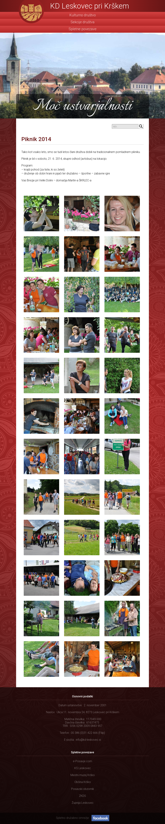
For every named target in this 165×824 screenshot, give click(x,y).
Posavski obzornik (82, 789)
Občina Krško (82, 782)
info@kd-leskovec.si (88, 739)
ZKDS (82, 796)
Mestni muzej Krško (82, 775)
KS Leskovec (82, 768)
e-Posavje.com (82, 761)
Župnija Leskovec (82, 802)
